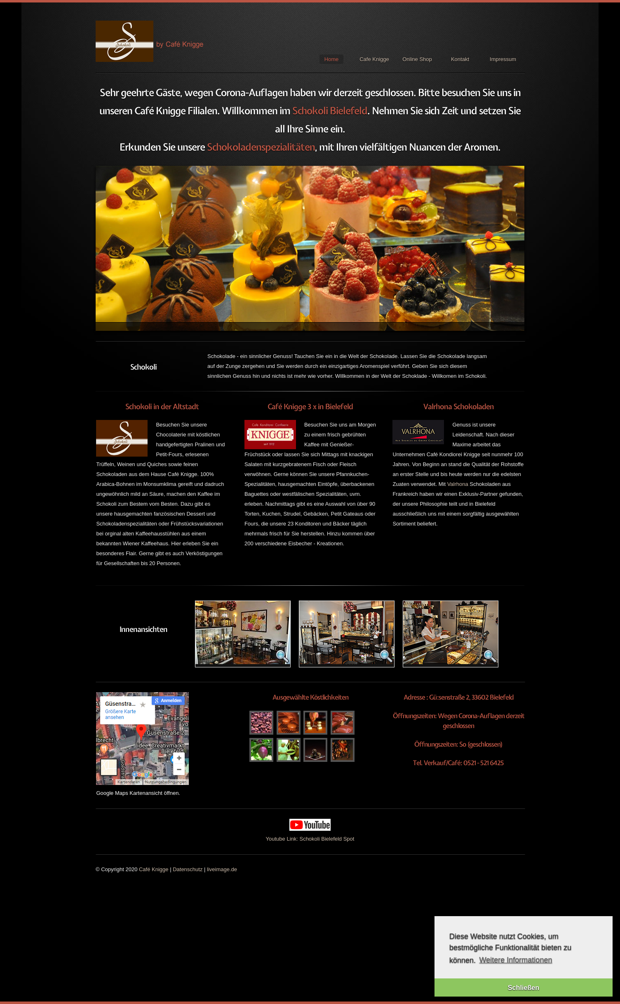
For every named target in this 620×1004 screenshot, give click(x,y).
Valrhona (457, 484)
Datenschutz (187, 869)
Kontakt (460, 59)
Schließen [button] (523, 987)
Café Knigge (154, 869)
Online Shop (417, 59)
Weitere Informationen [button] (515, 960)
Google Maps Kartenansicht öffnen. (138, 793)
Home (331, 59)
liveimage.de (222, 869)
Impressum (503, 59)
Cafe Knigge (374, 59)
